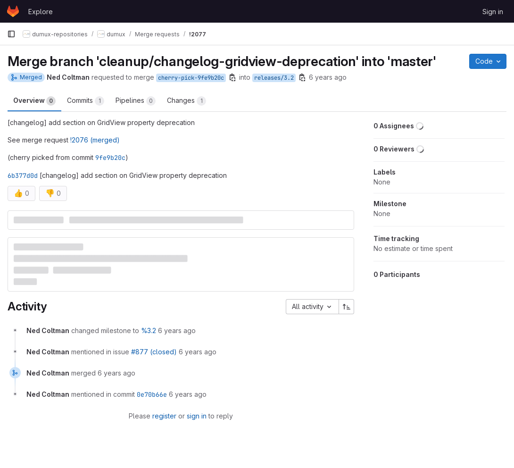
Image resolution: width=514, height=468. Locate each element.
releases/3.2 (274, 78)
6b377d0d (23, 175)
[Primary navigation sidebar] (11, 34)
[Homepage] (13, 11)
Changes (186, 101)
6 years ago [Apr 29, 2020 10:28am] (328, 77)
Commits (85, 101)
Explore (40, 12)
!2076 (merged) (95, 140)
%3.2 (148, 330)
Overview (34, 101)
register (164, 416)
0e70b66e (152, 394)
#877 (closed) (154, 352)
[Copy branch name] (232, 77)
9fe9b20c (110, 157)
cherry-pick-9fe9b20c (191, 78)
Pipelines (136, 101)
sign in (197, 416)
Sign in (492, 12)
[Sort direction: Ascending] (346, 306)
